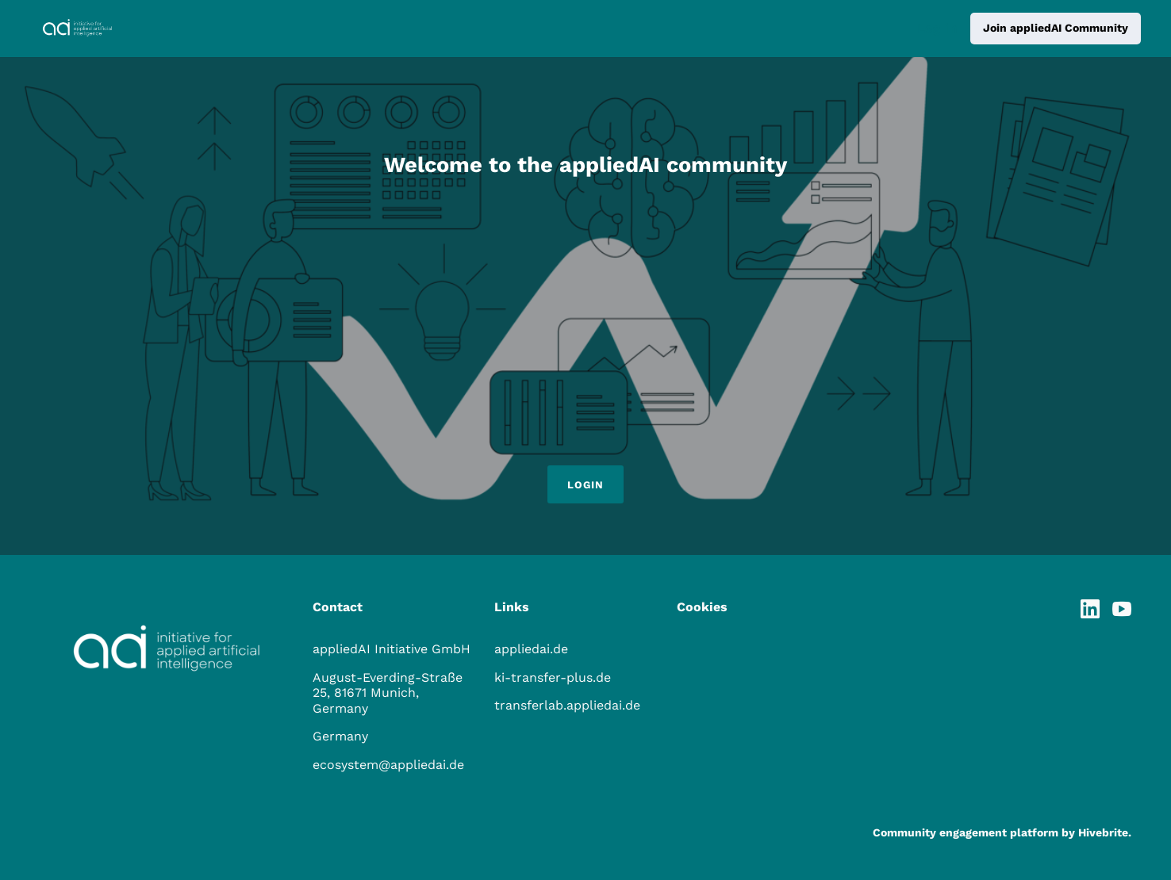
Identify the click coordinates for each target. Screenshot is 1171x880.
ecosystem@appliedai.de (388, 764)
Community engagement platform (965, 832)
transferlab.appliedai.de (567, 705)
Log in (937, 28)
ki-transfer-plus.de (552, 677)
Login (585, 485)
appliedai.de (531, 648)
